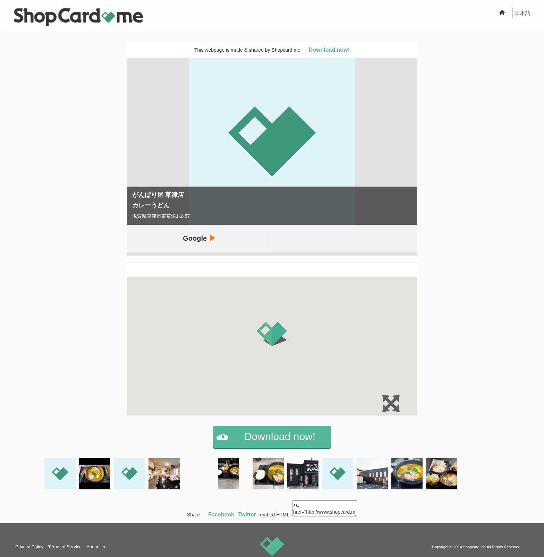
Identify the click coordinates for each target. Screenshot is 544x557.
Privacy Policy (29, 546)
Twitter (247, 514)
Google (199, 238)
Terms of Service (65, 546)
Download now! (329, 50)
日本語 (522, 13)
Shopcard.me (474, 547)
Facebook (221, 514)
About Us (95, 546)
